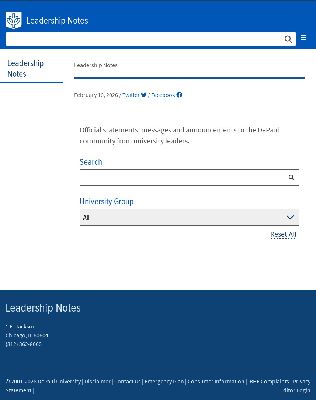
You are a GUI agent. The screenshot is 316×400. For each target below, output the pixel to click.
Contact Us (127, 381)
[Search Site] (151, 39)
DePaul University (14, 20)
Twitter (134, 94)
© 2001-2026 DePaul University (43, 381)
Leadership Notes (57, 21)
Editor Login (295, 390)
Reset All (283, 234)
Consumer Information (216, 381)
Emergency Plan (164, 381)
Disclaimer (97, 381)
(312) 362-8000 (24, 344)
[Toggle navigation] (303, 37)
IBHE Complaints (268, 381)
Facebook (166, 94)
